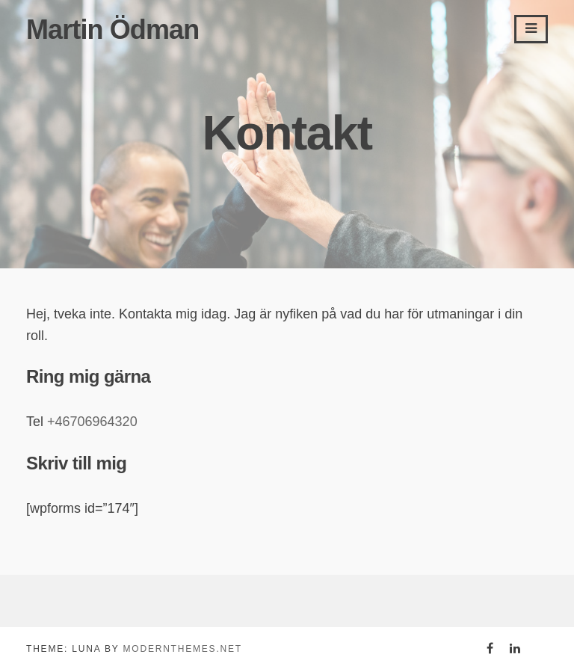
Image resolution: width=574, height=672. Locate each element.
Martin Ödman (112, 29)
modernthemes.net (182, 649)
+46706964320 (92, 421)
